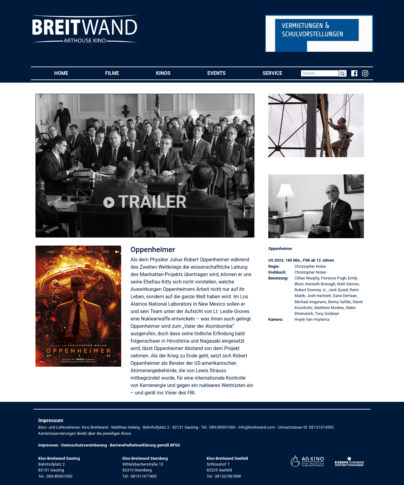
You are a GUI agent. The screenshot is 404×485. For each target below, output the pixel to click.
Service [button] (281, 73)
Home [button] (70, 73)
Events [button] (226, 73)
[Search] (320, 73)
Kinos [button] (172, 73)
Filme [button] (121, 73)
